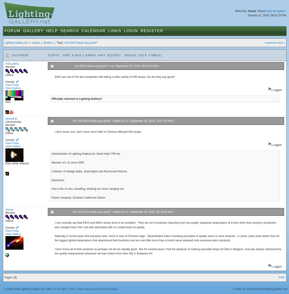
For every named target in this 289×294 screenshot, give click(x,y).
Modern (48, 42)
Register (152, 31)
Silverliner (11, 118)
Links (114, 31)
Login (131, 31)
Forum (13, 31)
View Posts (12, 85)
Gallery (33, 31)
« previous (270, 42)
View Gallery (13, 88)
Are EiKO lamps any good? (81, 42)
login (270, 11)
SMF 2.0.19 (53, 289)
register (280, 11)
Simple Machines (86, 289)
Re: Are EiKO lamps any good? (92, 121)
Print (281, 277)
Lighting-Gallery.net (16, 42)
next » (281, 42)
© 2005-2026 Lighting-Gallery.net (24, 289)
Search (70, 31)
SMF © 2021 (68, 289)
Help (52, 31)
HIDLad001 (12, 63)
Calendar (93, 31)
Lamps (36, 42)
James (9, 209)
